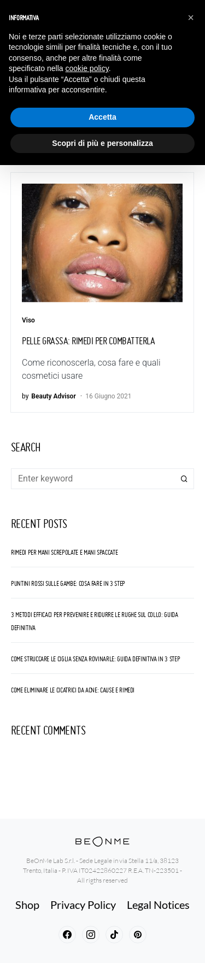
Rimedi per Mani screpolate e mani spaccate (64, 552)
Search (184, 479)
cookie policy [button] (87, 68)
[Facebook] (67, 935)
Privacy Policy (83, 904)
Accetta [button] (102, 117)
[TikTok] (114, 935)
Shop (27, 904)
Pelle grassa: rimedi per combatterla (88, 341)
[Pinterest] (138, 935)
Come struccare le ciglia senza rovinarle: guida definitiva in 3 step (95, 659)
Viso (28, 320)
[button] (191, 17)
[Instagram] (90, 935)
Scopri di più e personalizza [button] (102, 143)
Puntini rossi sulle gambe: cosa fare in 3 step (68, 583)
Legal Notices (158, 904)
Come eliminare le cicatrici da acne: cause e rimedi (72, 690)
